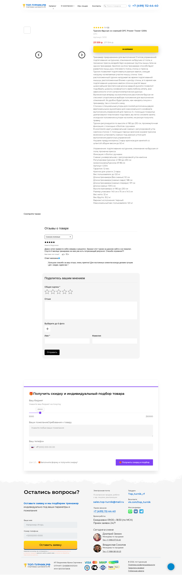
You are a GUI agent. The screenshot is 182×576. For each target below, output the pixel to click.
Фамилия (96, 336)
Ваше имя (28, 522)
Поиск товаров (114, 6)
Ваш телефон (36, 441)
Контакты (96, 6)
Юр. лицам (83, 6)
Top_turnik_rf (136, 495)
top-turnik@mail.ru (112, 503)
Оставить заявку (50, 546)
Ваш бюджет (36, 400)
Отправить (52, 352)
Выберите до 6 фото (54, 323)
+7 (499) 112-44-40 (145, 5)
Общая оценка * (52, 287)
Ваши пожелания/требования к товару (50, 422)
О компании (67, 6)
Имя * (47, 336)
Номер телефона (31, 532)
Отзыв (48, 299)
